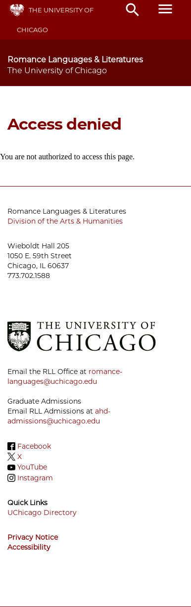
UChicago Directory (42, 512)
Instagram (35, 477)
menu (165, 9)
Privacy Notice (32, 537)
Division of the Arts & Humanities (65, 221)
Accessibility (28, 547)
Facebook (34, 446)
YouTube (32, 467)
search (133, 10)
